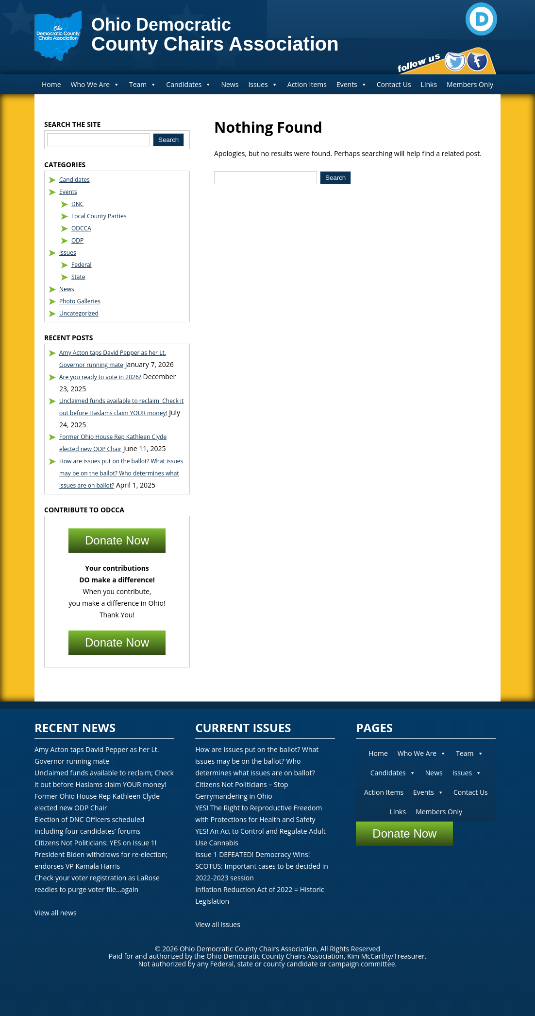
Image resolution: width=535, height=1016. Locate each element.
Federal (81, 265)
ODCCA (81, 228)
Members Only (470, 84)
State (78, 277)
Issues (262, 84)
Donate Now (117, 540)
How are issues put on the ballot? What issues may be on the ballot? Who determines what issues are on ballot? (121, 473)
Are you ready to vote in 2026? (100, 377)
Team (142, 84)
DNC (77, 204)
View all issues (217, 924)
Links (429, 84)
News (229, 84)
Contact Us (394, 84)
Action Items (307, 84)
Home (51, 84)
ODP (77, 240)
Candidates (188, 84)
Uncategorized (79, 313)
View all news (55, 912)
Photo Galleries (79, 301)
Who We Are (95, 84)
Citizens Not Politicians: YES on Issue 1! (95, 842)
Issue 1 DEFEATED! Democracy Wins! (252, 854)
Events (351, 84)
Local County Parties (99, 216)
